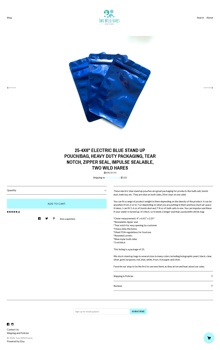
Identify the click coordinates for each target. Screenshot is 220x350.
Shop (9, 17)
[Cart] (209, 337)
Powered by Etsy (16, 341)
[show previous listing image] (14, 87)
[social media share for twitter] (46, 218)
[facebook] (8, 324)
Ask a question (67, 218)
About (209, 17)
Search (200, 17)
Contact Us (13, 329)
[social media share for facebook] (39, 218)
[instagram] (12, 324)
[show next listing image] (205, 87)
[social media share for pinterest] (54, 218)
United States (112, 177)
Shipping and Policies (18, 332)
